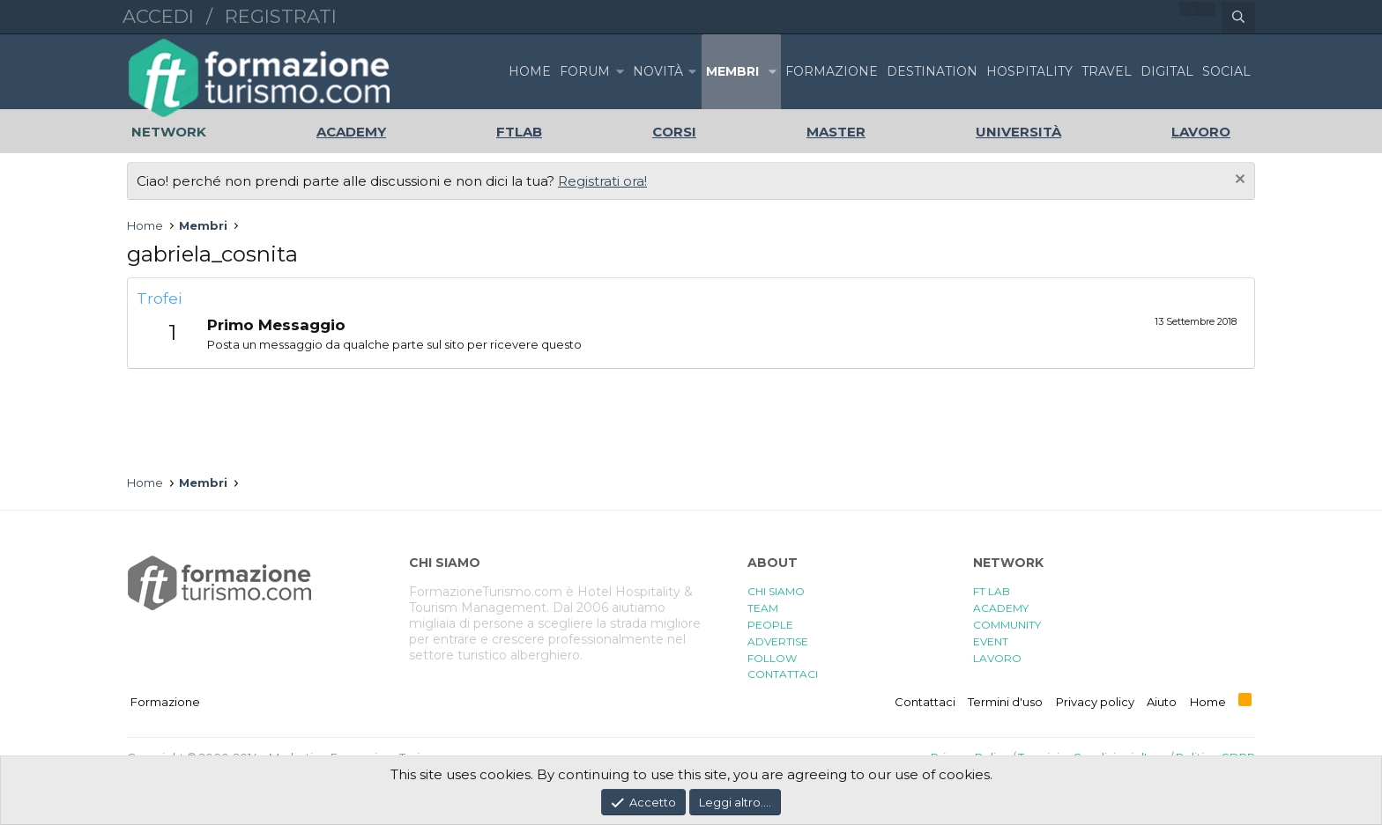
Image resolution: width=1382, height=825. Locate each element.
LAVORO (997, 658)
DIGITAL (1167, 71)
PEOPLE (770, 624)
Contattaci (925, 702)
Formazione (165, 702)
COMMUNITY (1007, 624)
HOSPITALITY (1029, 71)
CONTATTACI (782, 674)
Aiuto (1162, 702)
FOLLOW (772, 658)
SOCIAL (1226, 71)
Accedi (158, 16)
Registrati (281, 16)
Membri (732, 71)
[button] (619, 71)
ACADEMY (1001, 608)
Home (530, 71)
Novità (658, 71)
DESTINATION (932, 71)
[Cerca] (1238, 17)
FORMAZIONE (831, 71)
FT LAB (991, 591)
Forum (585, 71)
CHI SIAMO (776, 591)
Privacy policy (1095, 702)
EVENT (990, 641)
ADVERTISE (777, 641)
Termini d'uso (1005, 702)
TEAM (762, 608)
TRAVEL (1106, 71)
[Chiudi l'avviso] (1237, 181)
